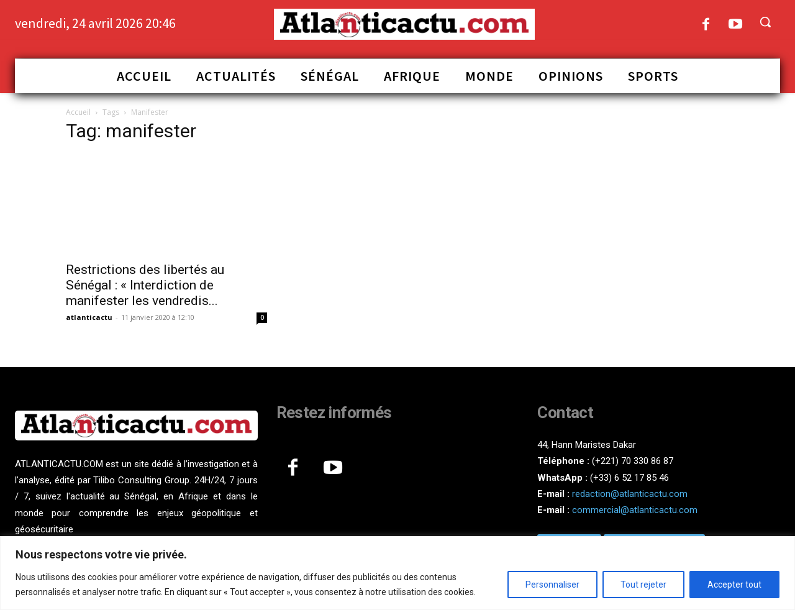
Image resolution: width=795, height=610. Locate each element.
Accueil (78, 112)
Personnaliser (552, 585)
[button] (765, 22)
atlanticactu (89, 317)
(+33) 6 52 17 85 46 (629, 477)
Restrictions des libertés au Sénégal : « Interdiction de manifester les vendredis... (145, 285)
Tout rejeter (643, 585)
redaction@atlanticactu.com (630, 493)
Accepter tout (734, 585)
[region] (397, 573)
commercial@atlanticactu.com (634, 510)
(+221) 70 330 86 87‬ (632, 461)
